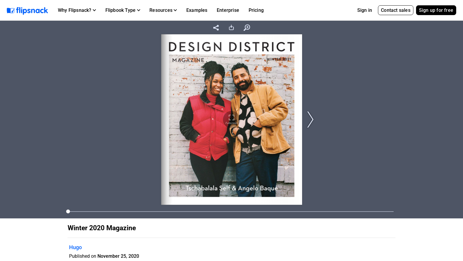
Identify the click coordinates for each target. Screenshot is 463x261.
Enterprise (228, 10)
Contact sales (395, 10)
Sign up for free (436, 10)
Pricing (256, 10)
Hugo (75, 247)
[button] (77, 10)
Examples (197, 10)
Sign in (364, 10)
